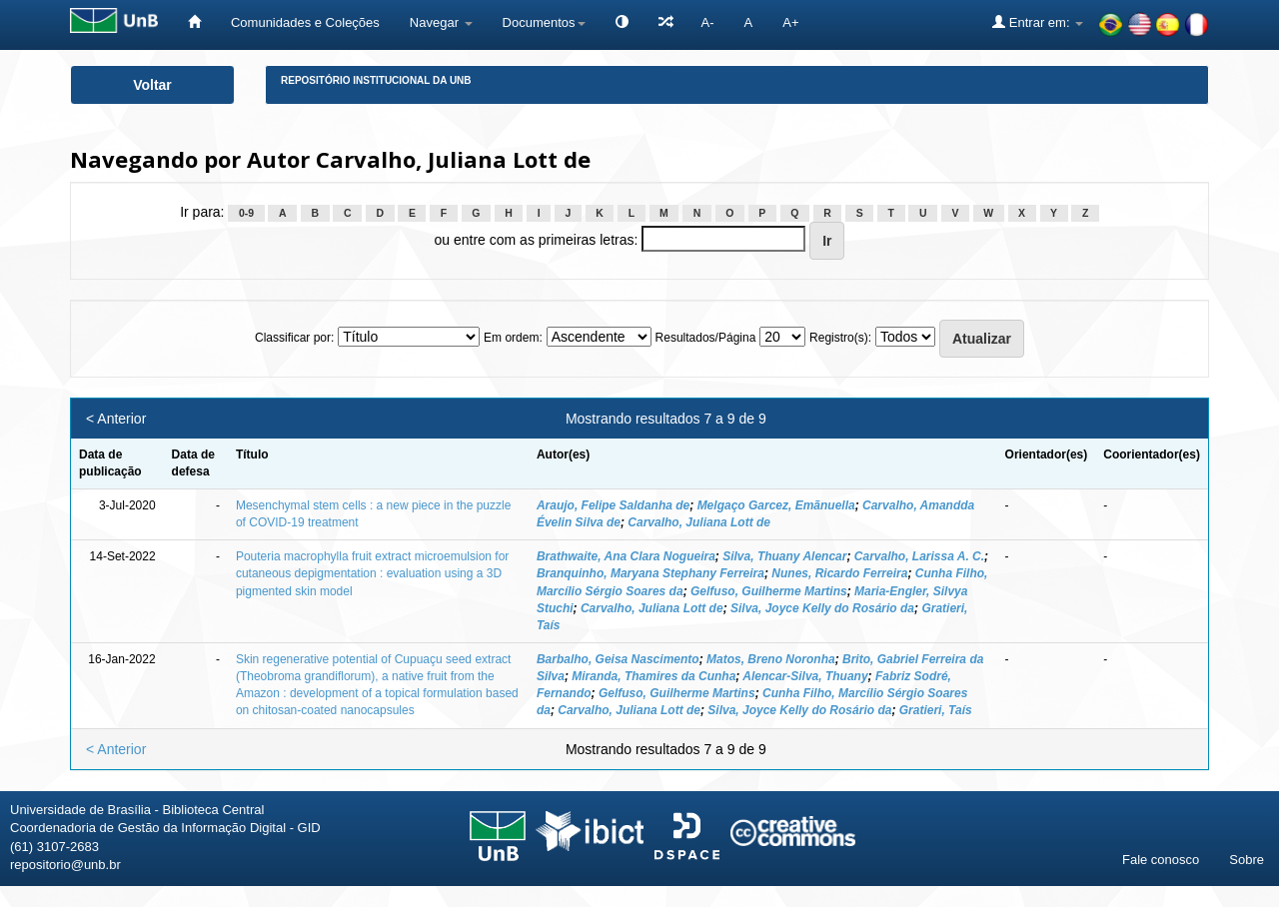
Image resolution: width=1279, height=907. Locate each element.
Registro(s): (840, 338)
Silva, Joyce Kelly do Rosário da (822, 608)
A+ (790, 22)
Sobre (1246, 859)
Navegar (441, 22)
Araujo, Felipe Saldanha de (613, 505)
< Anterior (116, 419)
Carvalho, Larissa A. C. (919, 556)
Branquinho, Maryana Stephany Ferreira (650, 573)
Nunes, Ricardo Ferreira (839, 573)
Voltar (152, 85)
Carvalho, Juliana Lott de (699, 522)
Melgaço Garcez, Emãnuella (776, 505)
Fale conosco (1160, 859)
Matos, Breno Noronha (770, 659)
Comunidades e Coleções (305, 22)
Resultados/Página (705, 338)
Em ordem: (513, 338)
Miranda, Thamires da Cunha (653, 676)
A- (707, 22)
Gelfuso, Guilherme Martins (768, 591)
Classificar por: (294, 338)
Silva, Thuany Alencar (784, 556)
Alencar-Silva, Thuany (804, 676)
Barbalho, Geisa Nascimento (618, 659)
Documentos (544, 22)
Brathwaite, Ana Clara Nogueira (626, 556)
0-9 (246, 213)
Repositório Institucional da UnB (376, 80)
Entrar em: (1037, 22)
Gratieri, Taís (935, 710)
